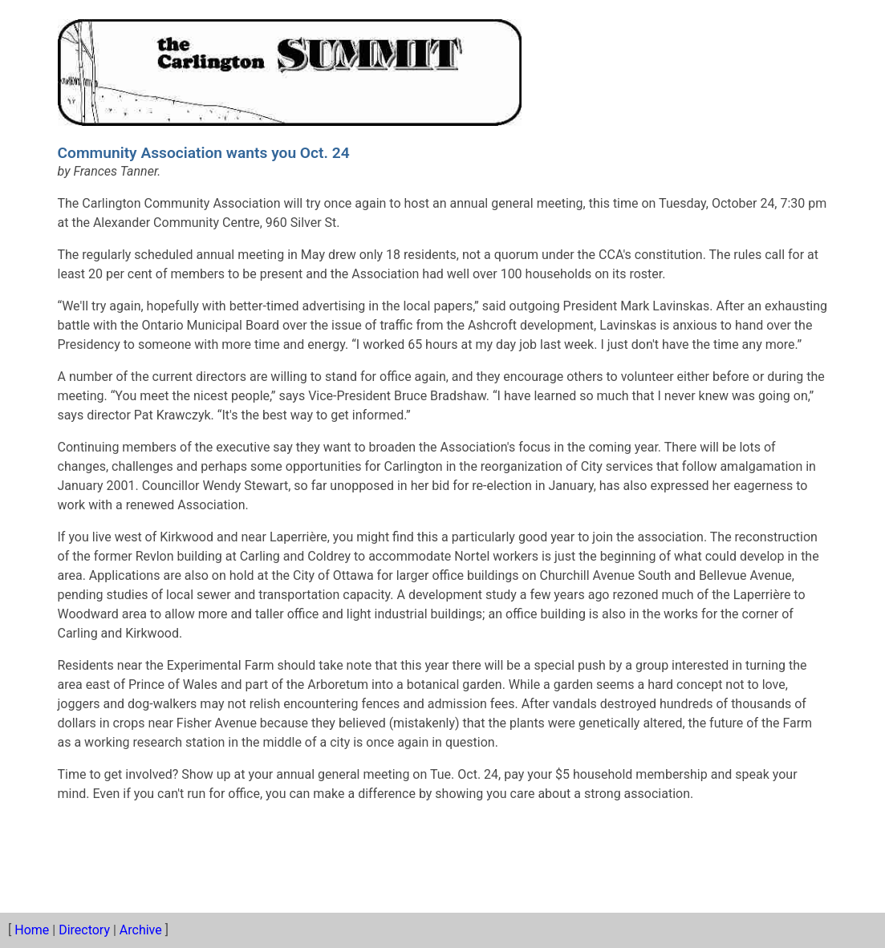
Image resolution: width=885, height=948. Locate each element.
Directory (84, 930)
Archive (141, 930)
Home (31, 930)
